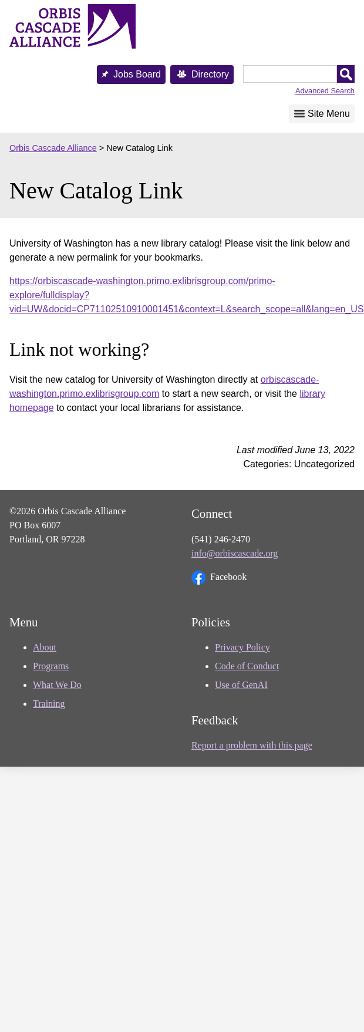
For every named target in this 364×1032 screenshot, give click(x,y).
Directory (210, 74)
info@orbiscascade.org (234, 553)
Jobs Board (137, 74)
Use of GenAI (241, 685)
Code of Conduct (247, 666)
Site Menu (329, 114)
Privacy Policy (242, 647)
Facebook (219, 578)
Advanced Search (325, 90)
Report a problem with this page (251, 745)
